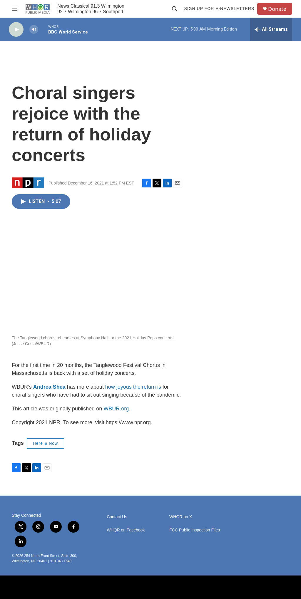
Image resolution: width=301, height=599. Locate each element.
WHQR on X (180, 517)
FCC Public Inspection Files (194, 530)
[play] (16, 29)
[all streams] (271, 29)
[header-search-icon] (174, 8)
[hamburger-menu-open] (14, 9)
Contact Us (117, 517)
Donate (277, 9)
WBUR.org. (116, 409)
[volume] (34, 29)
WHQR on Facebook (126, 530)
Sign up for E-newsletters (219, 8)
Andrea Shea (49, 387)
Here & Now (45, 443)
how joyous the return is (133, 387)
